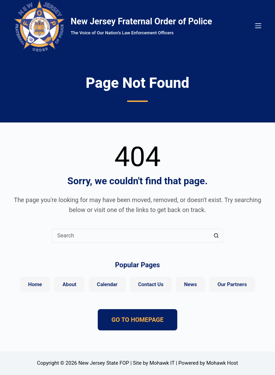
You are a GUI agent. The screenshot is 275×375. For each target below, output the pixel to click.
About (69, 284)
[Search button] (216, 236)
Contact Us (151, 284)
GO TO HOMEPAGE (137, 319)
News (190, 284)
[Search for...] (131, 236)
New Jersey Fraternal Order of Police (141, 21)
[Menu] (258, 26)
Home (35, 284)
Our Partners (232, 284)
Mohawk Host (222, 363)
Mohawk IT (162, 363)
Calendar (107, 284)
